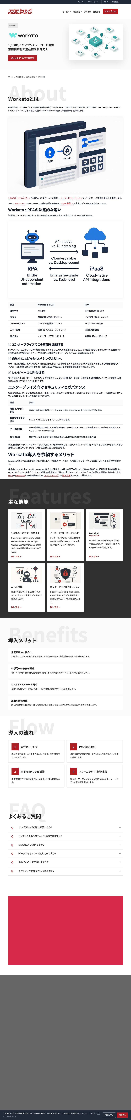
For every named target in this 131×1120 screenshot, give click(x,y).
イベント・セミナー (93, 2)
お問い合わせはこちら (101, 923)
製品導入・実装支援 (83, 1057)
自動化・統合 (106, 1068)
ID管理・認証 (106, 1054)
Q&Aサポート (81, 1062)
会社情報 (96, 12)
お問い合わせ (111, 11)
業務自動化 (30, 77)
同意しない (109, 1115)
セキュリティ (106, 1050)
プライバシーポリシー (21, 1015)
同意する (122, 1115)
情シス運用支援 (82, 1071)
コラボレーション (107, 1063)
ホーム (10, 77)
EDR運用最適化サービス (85, 1076)
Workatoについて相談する (23, 58)
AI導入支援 (81, 1067)
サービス (66, 12)
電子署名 (105, 1077)
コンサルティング (51, 475)
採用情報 (115, 2)
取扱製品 (76, 12)
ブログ (106, 2)
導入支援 (66, 475)
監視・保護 (105, 1073)
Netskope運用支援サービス (86, 1080)
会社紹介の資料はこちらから (66, 923)
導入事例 (87, 12)
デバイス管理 (106, 1059)
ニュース (80, 2)
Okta (10, 475)
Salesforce (20, 475)
